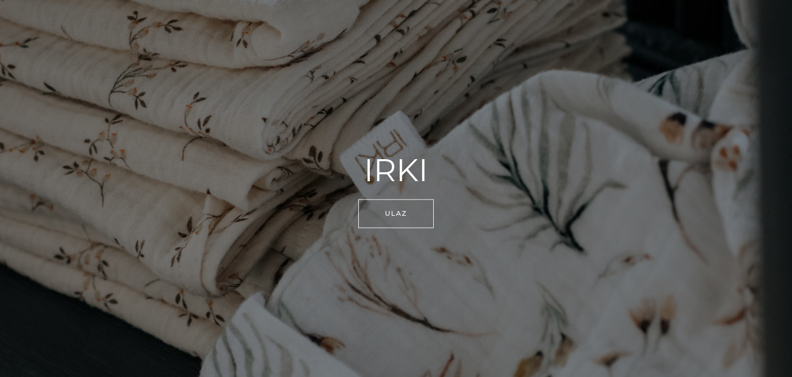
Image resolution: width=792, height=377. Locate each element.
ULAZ (396, 213)
